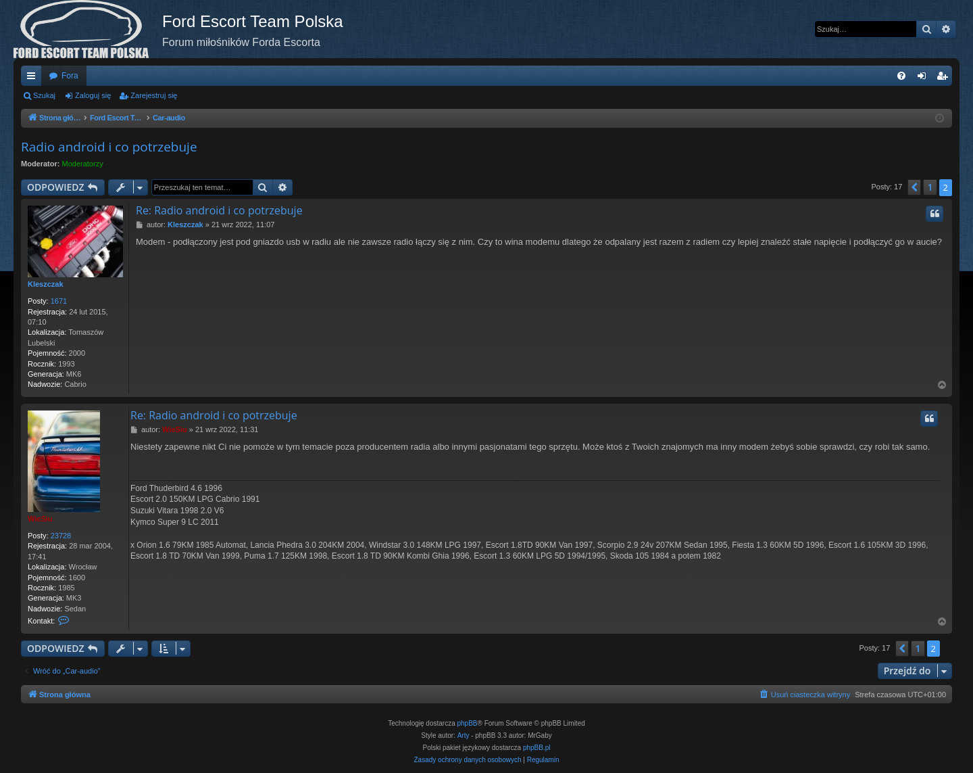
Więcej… (33, 78)
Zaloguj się (93, 95)
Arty (463, 735)
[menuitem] (901, 76)
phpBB (467, 723)
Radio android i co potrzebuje (109, 147)
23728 (61, 536)
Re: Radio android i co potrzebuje (219, 210)
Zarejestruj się (153, 95)
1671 (59, 301)
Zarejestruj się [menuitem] (944, 78)
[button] (914, 187)
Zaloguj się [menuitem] (925, 78)
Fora (69, 75)
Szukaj (44, 95)
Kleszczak (46, 284)
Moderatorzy (82, 164)
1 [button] (929, 187)
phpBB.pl (537, 747)
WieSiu (40, 519)
